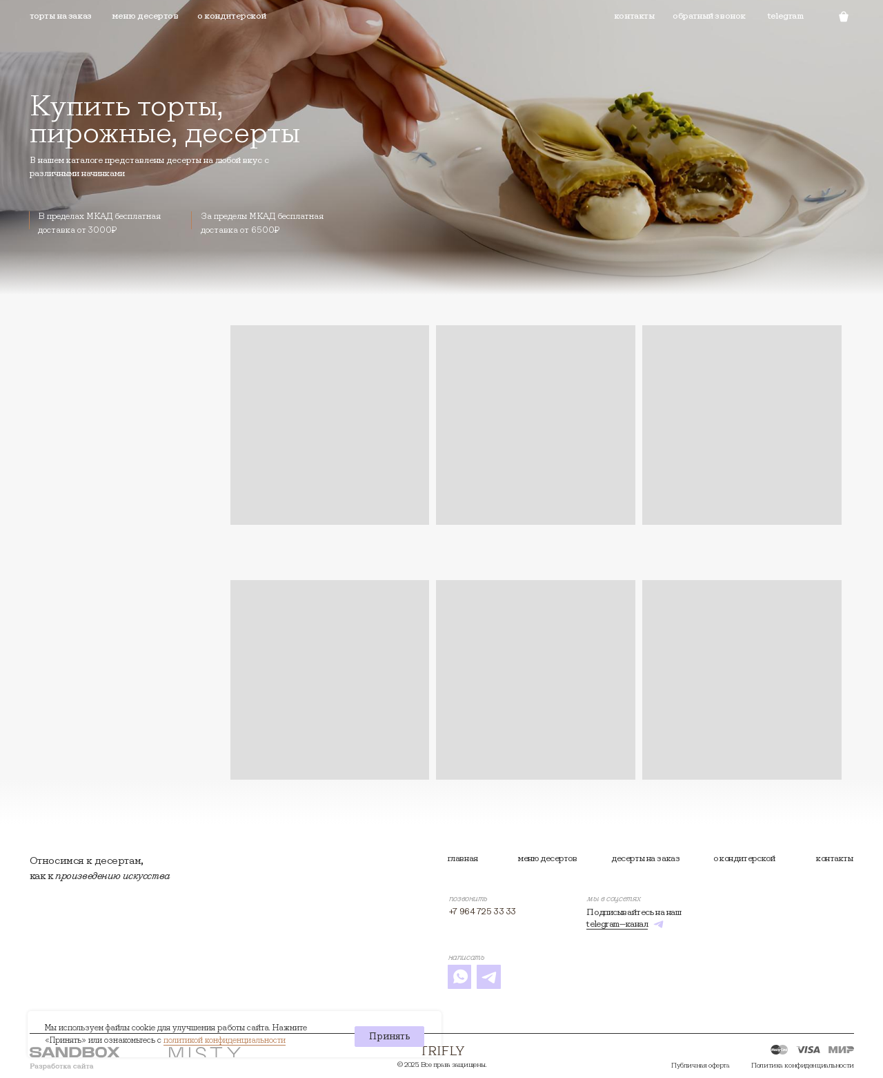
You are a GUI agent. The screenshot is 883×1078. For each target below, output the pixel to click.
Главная (463, 858)
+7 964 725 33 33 (482, 911)
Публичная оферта (700, 1065)
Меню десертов (145, 15)
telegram (785, 15)
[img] (442, 1051)
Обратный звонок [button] (709, 15)
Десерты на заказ (645, 858)
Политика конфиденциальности (802, 1065)
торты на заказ (61, 15)
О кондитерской (231, 15)
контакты (834, 858)
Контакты (634, 15)
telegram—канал (617, 923)
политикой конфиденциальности (224, 1039)
